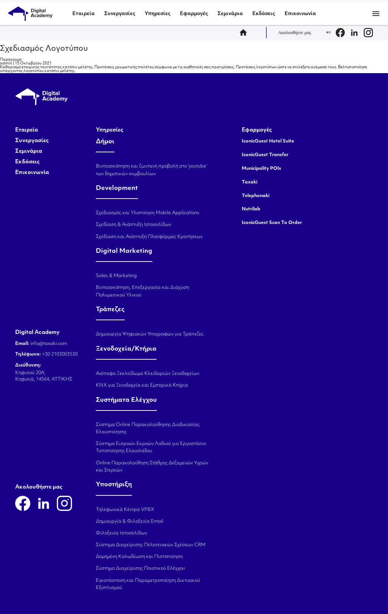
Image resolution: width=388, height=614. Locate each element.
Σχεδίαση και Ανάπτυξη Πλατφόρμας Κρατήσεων (149, 237)
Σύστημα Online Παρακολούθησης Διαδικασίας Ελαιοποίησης (148, 428)
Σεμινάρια (230, 13)
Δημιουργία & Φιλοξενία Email (129, 521)
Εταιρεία (83, 13)
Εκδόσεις (263, 13)
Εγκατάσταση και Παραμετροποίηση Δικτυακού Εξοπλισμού (148, 584)
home (245, 32)
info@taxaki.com (48, 343)
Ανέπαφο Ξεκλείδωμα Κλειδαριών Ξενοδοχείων (147, 373)
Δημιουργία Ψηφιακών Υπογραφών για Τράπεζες (149, 334)
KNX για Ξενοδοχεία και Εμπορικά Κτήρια (142, 385)
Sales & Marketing (116, 276)
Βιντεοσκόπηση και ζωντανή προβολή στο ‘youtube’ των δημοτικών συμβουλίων (151, 170)
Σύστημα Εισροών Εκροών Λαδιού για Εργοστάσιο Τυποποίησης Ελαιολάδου (151, 447)
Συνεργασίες (119, 13)
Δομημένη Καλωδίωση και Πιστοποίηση (139, 556)
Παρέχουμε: (11, 60)
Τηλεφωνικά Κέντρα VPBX (125, 509)
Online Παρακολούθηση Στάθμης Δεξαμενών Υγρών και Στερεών (152, 467)
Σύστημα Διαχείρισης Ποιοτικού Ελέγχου (140, 568)
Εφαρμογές (194, 13)
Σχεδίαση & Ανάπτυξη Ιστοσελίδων (133, 224)
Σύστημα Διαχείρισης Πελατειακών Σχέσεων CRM (150, 545)
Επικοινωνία (300, 13)
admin (6, 63)
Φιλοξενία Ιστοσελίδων (121, 533)
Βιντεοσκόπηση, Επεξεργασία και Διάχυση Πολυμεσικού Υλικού (142, 291)
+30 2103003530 (59, 354)
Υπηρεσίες (158, 13)
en (328, 32)
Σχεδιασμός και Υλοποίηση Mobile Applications (147, 213)
